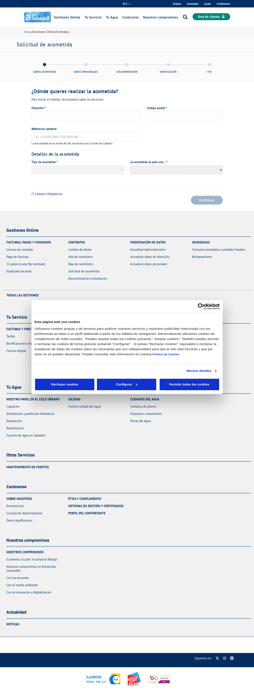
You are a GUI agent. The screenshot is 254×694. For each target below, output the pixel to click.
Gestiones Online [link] (67, 17)
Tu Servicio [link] (93, 17)
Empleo (177, 3)
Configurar (95, 384)
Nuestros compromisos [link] (160, 17)
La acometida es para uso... (148, 162)
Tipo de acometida (44, 162)
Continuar (206, 200)
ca (129, 4)
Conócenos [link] (130, 17)
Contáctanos (223, 3)
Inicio (27, 32)
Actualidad (192, 3)
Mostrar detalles (198, 371)
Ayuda (207, 3)
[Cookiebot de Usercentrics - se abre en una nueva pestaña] (201, 306)
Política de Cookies (166, 354)
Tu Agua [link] (112, 17)
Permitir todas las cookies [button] (189, 384)
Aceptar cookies (136, 384)
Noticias (12, 624)
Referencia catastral (44, 129)
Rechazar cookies (54, 384)
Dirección (38, 108)
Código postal (157, 108)
